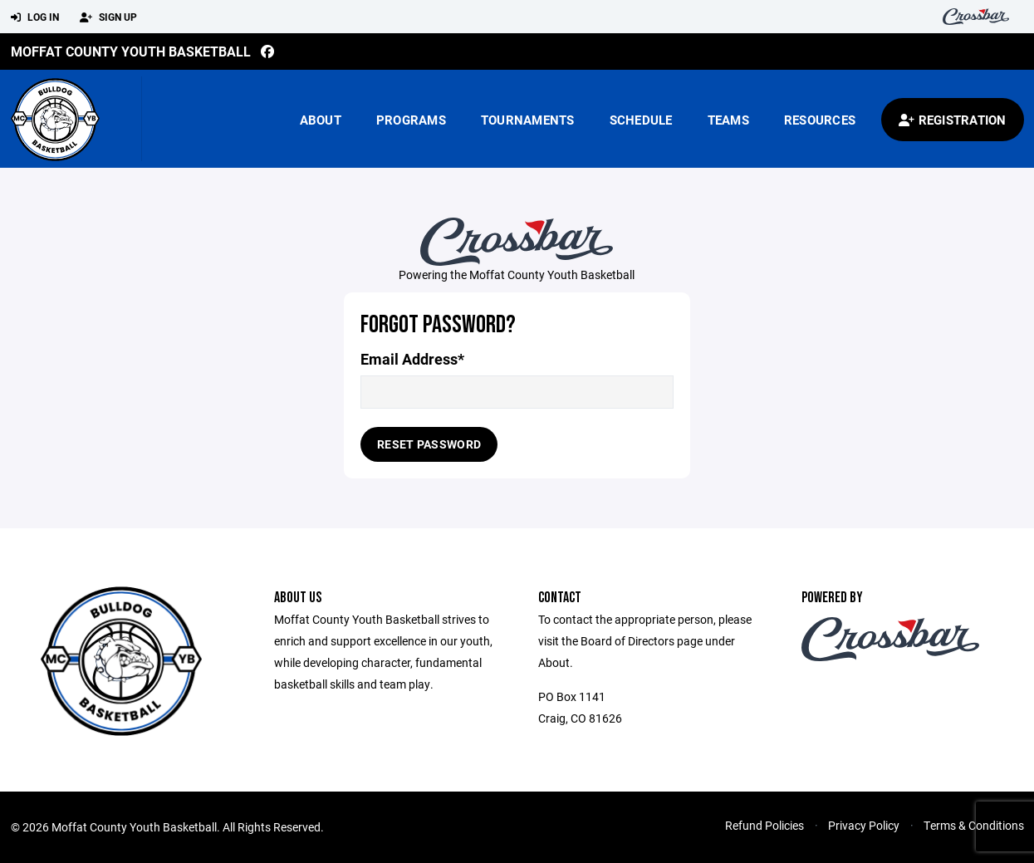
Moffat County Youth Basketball (131, 51)
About (320, 119)
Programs (411, 119)
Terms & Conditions (974, 825)
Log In (35, 17)
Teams (728, 119)
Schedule (641, 119)
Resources (819, 119)
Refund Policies (764, 825)
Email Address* (412, 359)
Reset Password (429, 444)
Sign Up (108, 17)
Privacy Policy (863, 825)
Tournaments (528, 119)
